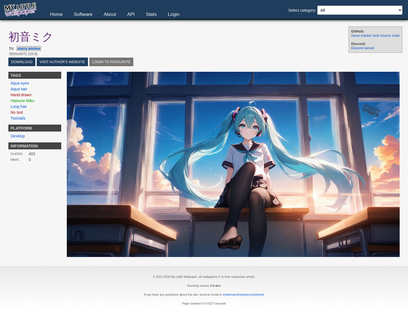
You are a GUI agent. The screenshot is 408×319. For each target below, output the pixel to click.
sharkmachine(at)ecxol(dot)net (243, 294)
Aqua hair (19, 89)
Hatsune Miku (23, 100)
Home (56, 14)
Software (83, 14)
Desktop (18, 136)
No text (17, 112)
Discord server (363, 48)
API (131, 14)
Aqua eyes (20, 83)
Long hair (19, 106)
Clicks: (17, 153)
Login (174, 14)
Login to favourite (111, 62)
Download (22, 62)
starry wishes (28, 48)
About (110, 14)
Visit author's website (62, 62)
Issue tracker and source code (375, 35)
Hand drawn (21, 95)
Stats (151, 14)
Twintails (18, 118)
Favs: (15, 159)
